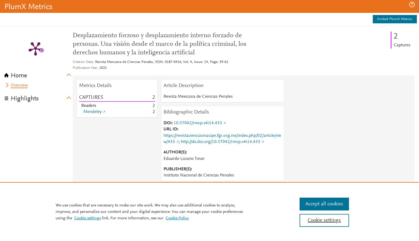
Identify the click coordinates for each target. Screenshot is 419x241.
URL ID (170, 129)
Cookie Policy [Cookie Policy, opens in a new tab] (177, 218)
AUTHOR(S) (175, 152)
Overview (19, 85)
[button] (412, 4)
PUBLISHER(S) (177, 169)
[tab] (38, 73)
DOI (168, 123)
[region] (209, 211)
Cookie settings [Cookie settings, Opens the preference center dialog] (324, 220)
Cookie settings (87, 218)
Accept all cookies (324, 204)
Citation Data (83, 62)
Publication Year (85, 68)
